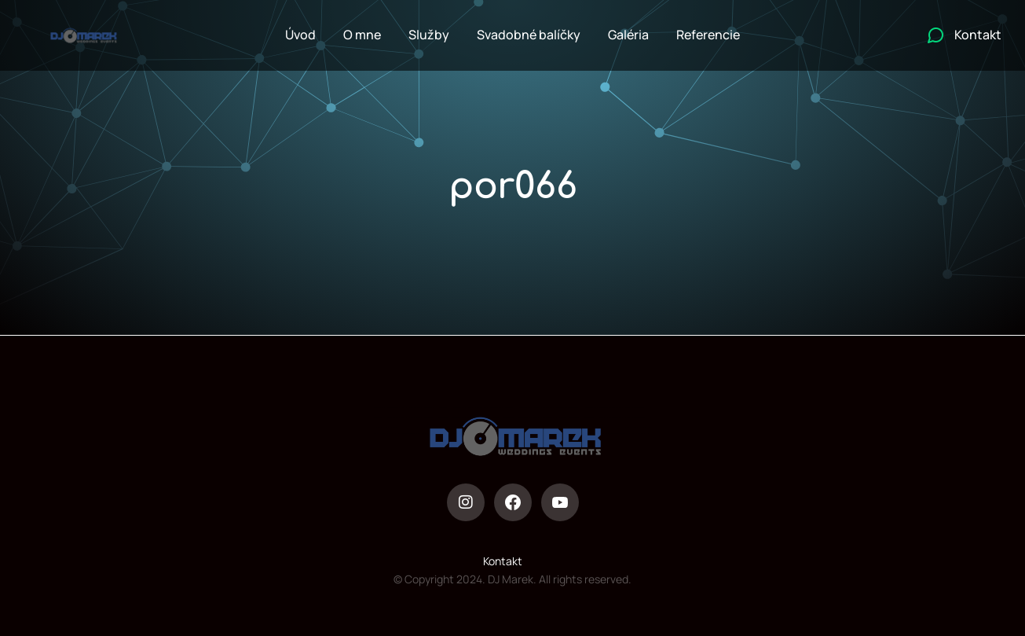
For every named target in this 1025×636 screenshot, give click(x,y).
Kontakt (502, 560)
